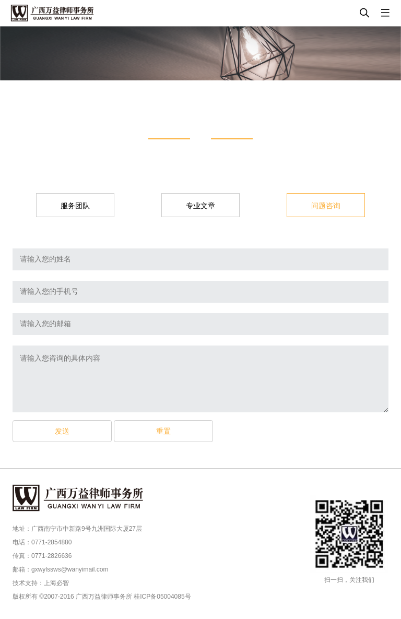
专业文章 (200, 205)
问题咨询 (325, 205)
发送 (62, 431)
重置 (163, 431)
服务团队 (75, 205)
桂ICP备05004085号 (162, 596)
